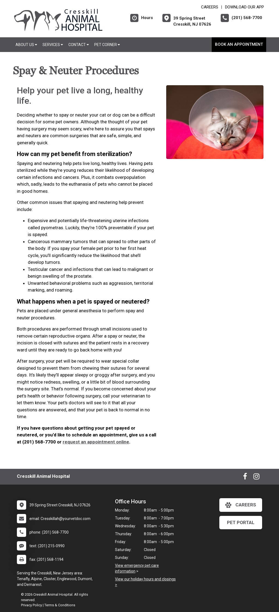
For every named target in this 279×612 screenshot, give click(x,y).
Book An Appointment (239, 44)
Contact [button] (78, 44)
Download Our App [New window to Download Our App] (244, 7)
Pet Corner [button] (107, 44)
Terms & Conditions (59, 605)
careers (240, 505)
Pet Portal (240, 522)
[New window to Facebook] (245, 477)
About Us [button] (26, 44)
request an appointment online (96, 442)
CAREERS (209, 7)
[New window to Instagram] (256, 477)
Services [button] (53, 44)
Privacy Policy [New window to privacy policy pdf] (31, 605)
